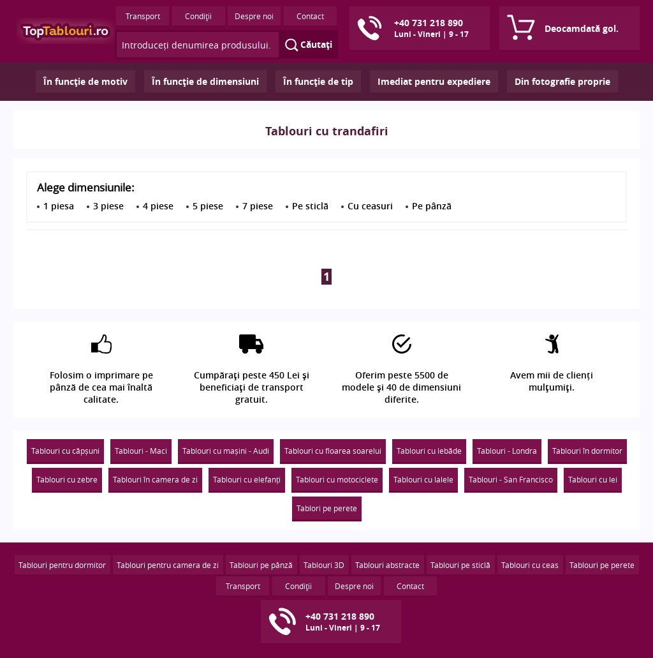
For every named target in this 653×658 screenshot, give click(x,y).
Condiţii (198, 16)
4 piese (158, 206)
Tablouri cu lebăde (429, 450)
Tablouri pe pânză (261, 565)
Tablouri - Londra (507, 450)
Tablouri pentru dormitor (62, 565)
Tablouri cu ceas (530, 565)
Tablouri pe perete (602, 565)
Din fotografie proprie (562, 81)
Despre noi (254, 16)
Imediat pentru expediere (434, 81)
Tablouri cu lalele (423, 479)
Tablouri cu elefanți (247, 479)
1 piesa (58, 206)
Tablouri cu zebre (67, 479)
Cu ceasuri (370, 206)
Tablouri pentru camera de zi (168, 565)
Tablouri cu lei (592, 479)
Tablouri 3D (324, 565)
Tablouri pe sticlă (460, 565)
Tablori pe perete (327, 508)
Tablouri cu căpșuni (65, 450)
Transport (143, 16)
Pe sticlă (310, 206)
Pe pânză (431, 206)
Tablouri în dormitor (587, 450)
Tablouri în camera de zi (155, 479)
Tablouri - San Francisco (511, 479)
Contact (310, 16)
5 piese (208, 206)
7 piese (257, 206)
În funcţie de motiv (85, 81)
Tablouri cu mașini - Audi (225, 450)
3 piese (108, 206)
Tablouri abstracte (387, 565)
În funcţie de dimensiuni (205, 81)
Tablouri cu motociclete (337, 479)
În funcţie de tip (318, 81)
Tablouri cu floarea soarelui (332, 450)
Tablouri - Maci (141, 450)
